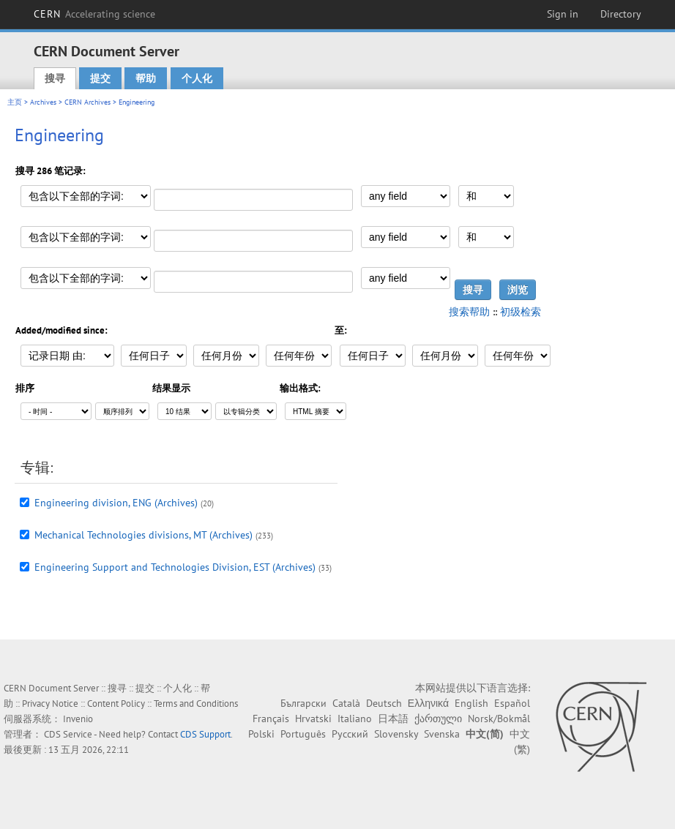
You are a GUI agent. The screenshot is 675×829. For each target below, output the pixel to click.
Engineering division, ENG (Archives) (116, 502)
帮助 (145, 78)
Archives (43, 102)
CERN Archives (87, 102)
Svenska (442, 733)
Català (346, 703)
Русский (350, 733)
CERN (94, 13)
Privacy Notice (50, 703)
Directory (620, 13)
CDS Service (68, 734)
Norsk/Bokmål (499, 718)
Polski (261, 733)
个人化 (197, 78)
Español (512, 703)
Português (303, 733)
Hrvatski (313, 718)
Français (271, 718)
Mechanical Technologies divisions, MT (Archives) (143, 534)
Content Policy (116, 703)
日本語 (393, 718)
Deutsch (384, 703)
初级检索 (520, 311)
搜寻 (55, 78)
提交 (100, 78)
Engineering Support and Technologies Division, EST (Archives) (175, 567)
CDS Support (205, 734)
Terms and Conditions (196, 703)
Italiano (355, 718)
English (471, 703)
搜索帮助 (469, 311)
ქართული (438, 718)
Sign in (562, 13)
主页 (14, 102)
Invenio (78, 719)
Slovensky (396, 733)
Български (303, 703)
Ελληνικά (428, 703)
